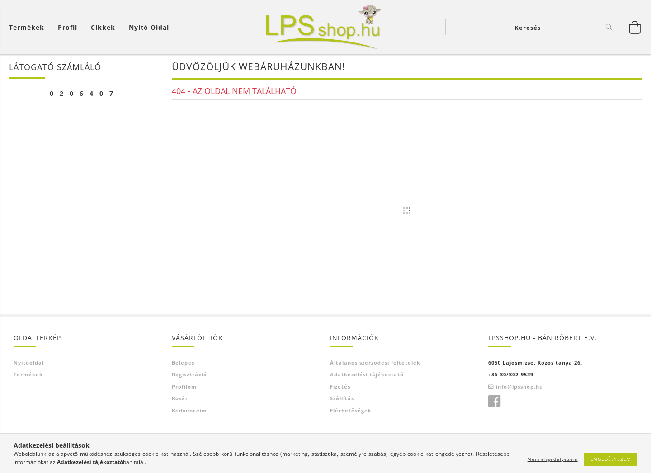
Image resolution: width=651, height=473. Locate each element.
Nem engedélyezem (553, 459)
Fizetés (340, 386)
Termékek (26, 27)
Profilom (184, 386)
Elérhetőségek (351, 410)
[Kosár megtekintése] (29, 27)
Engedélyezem (610, 459)
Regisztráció (189, 374)
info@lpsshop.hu (519, 386)
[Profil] (67, 27)
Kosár (180, 398)
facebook (494, 401)
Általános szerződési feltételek (375, 362)
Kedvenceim (189, 410)
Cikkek (103, 27)
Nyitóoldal (29, 362)
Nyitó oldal (149, 27)
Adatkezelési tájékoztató (367, 374)
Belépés (183, 362)
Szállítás (342, 398)
